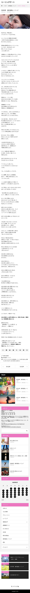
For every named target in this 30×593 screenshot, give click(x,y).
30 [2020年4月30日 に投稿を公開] (15, 496)
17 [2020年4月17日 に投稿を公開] (18, 492)
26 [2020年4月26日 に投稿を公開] (26, 494)
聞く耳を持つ (7, 360)
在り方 (10, 359)
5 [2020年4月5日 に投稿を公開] (26, 488)
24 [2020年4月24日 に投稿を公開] (18, 494)
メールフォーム (10, 331)
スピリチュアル (6, 359)
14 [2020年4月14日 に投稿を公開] (7, 492)
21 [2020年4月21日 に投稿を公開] (7, 494)
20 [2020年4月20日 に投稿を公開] (3, 494)
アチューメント (6, 515)
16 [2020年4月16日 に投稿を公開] (15, 492)
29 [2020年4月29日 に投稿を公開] (11, 496)
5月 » (27, 499)
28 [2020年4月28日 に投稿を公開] (7, 496)
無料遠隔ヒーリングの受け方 (8, 324)
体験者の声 (5, 521)
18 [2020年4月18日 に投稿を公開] (22, 492)
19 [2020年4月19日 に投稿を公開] (26, 492)
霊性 (4, 542)
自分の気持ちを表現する (15, 360)
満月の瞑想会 (6, 535)
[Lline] (13, 350)
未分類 (4, 532)
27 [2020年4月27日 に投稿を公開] (3, 496)
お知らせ (5, 508)
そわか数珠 (5, 511)
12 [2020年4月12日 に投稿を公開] (26, 490)
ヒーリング (5, 518)
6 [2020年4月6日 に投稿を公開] (3, 490)
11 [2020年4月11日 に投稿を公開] (22, 490)
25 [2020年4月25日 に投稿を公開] (22, 494)
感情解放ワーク (6, 525)
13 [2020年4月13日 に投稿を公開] (3, 492)
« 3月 (2, 499)
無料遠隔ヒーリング (10, 12)
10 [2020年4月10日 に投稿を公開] (18, 490)
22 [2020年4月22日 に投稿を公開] (11, 494)
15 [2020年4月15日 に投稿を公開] (11, 492)
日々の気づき (6, 528)
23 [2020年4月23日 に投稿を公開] (15, 494)
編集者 (7, 355)
